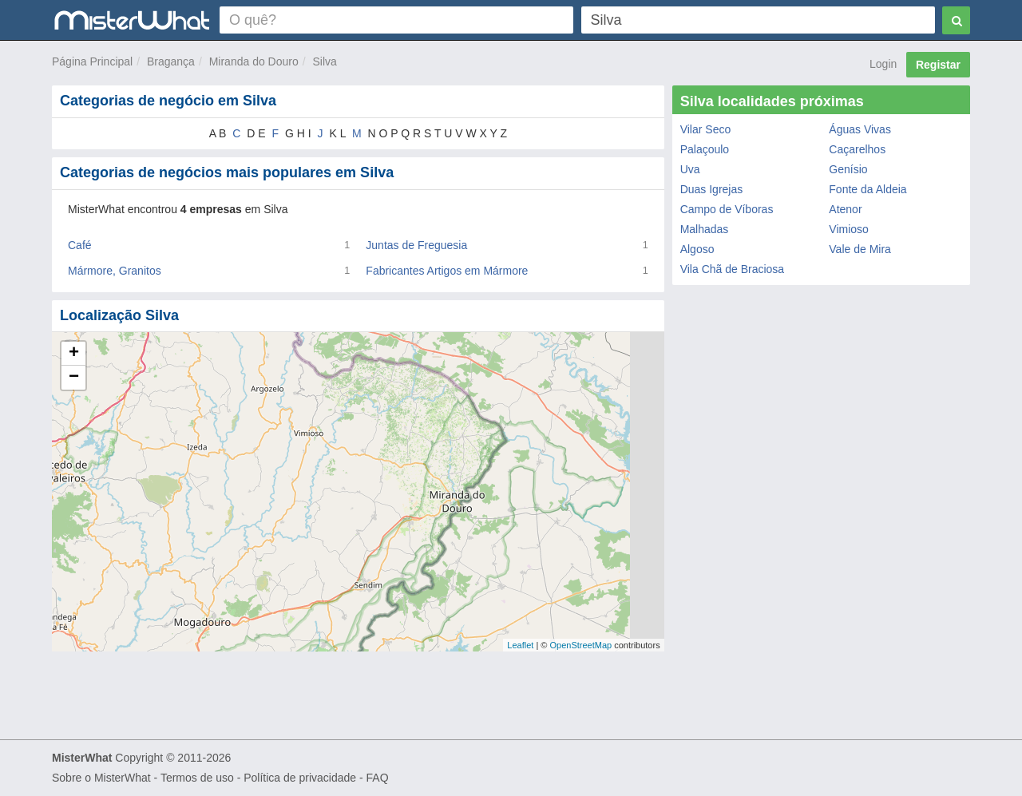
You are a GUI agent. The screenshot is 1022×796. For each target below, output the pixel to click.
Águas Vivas (860, 129)
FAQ (377, 777)
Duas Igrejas (711, 189)
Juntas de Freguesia (416, 245)
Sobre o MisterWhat (101, 777)
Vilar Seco (705, 129)
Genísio (848, 169)
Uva (690, 169)
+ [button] (74, 354)
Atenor (845, 209)
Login (883, 63)
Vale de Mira (860, 249)
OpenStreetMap (580, 645)
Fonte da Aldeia (867, 189)
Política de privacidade (300, 777)
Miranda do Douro (254, 61)
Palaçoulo (705, 149)
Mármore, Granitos (114, 270)
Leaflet (520, 645)
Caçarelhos (857, 149)
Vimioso (849, 229)
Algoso (697, 249)
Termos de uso (197, 777)
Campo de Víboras (727, 209)
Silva (325, 61)
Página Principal (92, 61)
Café (80, 245)
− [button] (74, 378)
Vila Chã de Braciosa (732, 269)
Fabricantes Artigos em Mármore (447, 270)
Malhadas (704, 229)
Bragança (171, 61)
